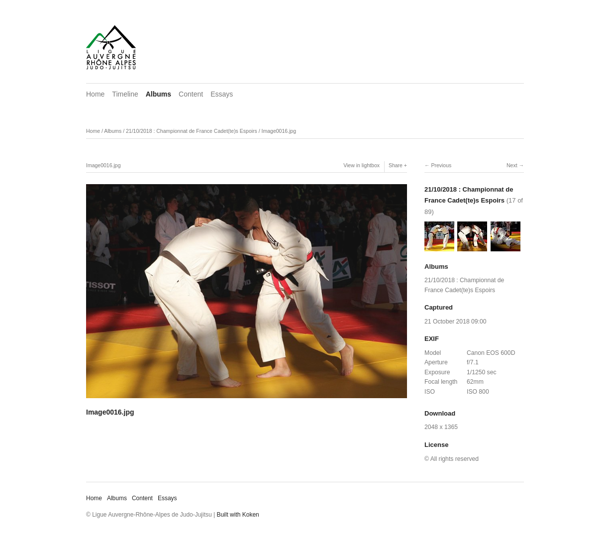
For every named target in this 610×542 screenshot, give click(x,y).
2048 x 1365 (441, 427)
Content (191, 94)
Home (95, 94)
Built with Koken (237, 514)
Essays (221, 94)
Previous (441, 165)
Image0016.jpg (279, 131)
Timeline (125, 94)
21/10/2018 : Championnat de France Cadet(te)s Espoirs (191, 131)
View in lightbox (361, 165)
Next (512, 165)
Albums (158, 94)
